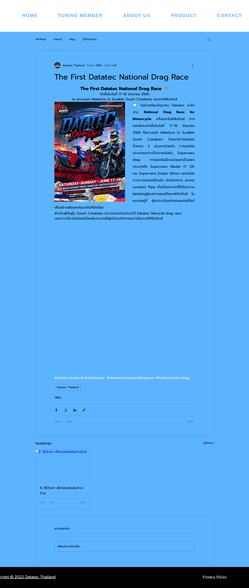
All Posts (40, 39)
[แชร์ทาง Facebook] (56, 410)
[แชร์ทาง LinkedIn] (75, 410)
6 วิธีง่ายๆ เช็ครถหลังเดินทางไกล (61, 490)
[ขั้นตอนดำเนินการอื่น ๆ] (192, 65)
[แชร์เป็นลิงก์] (84, 410)
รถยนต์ (58, 39)
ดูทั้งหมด (208, 443)
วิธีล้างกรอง (90, 39)
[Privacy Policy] (214, 577)
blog (72, 39)
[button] (209, 39)
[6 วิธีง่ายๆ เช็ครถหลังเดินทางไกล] (63, 465)
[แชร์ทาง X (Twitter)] (65, 410)
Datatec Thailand (67, 387)
